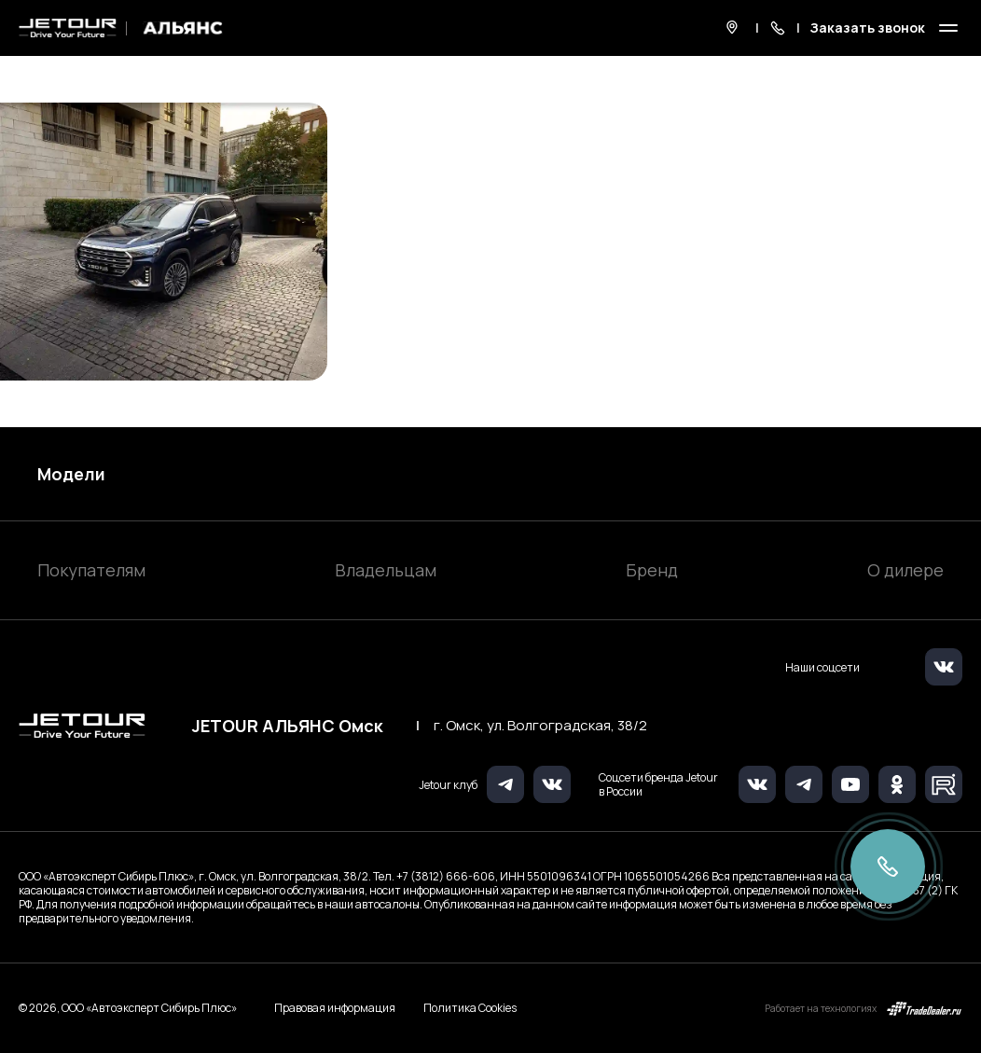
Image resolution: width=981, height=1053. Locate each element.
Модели (71, 473)
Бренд (652, 570)
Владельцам (385, 570)
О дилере (905, 570)
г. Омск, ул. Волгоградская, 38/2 (540, 725)
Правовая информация (334, 1008)
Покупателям (91, 570)
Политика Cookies (470, 1008)
